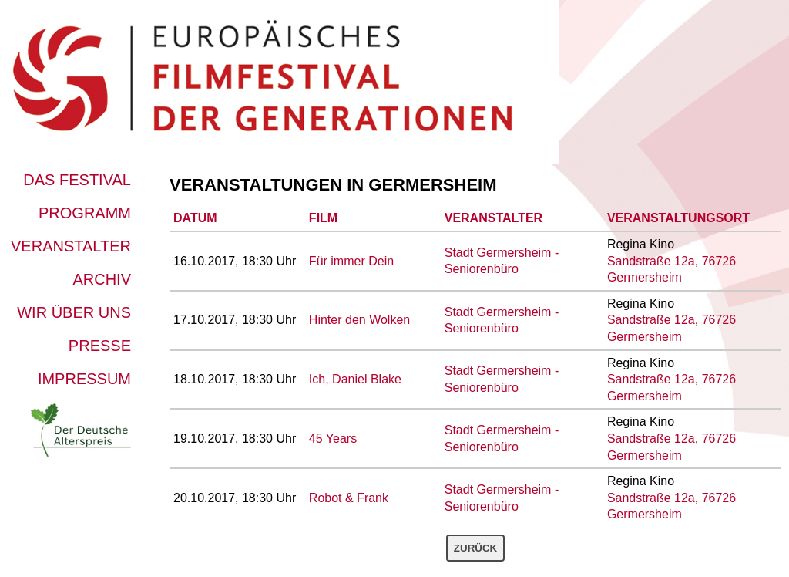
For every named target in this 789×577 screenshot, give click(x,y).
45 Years (333, 438)
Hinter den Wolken (359, 319)
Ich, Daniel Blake (355, 379)
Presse (100, 345)
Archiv (101, 279)
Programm (85, 212)
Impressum (84, 378)
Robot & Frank (348, 497)
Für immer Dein (351, 261)
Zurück (475, 548)
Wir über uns (74, 312)
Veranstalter (71, 246)
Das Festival (77, 179)
